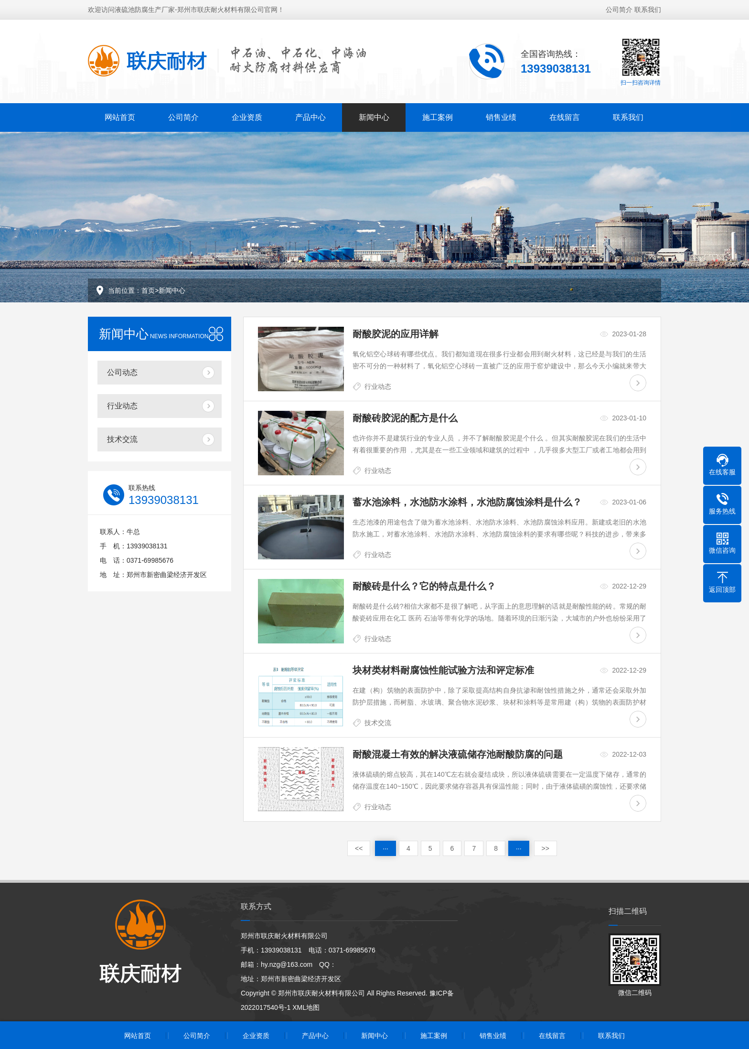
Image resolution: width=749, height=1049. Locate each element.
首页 (148, 290)
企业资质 (247, 115)
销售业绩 (501, 115)
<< (359, 848)
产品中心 (310, 115)
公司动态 (122, 372)
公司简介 (619, 7)
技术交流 (122, 439)
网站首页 (120, 115)
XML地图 (306, 1007)
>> (545, 848)
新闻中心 (374, 115)
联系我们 (647, 7)
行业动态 (122, 406)
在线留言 (564, 115)
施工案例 (437, 115)
